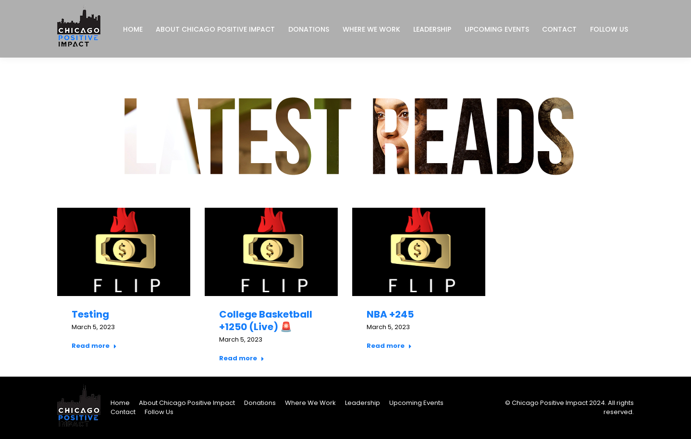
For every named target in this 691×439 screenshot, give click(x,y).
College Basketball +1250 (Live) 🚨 (265, 320)
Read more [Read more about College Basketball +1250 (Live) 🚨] (241, 358)
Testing (90, 314)
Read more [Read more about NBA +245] (389, 346)
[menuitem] (133, 29)
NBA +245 (390, 314)
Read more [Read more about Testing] (94, 346)
